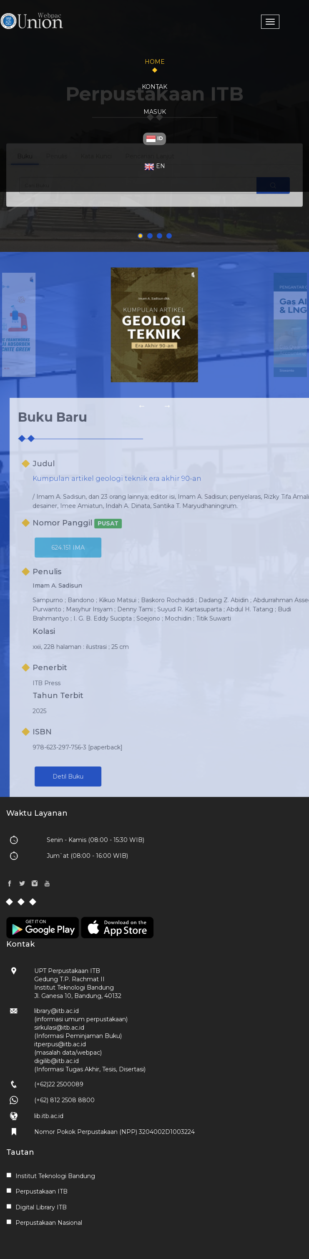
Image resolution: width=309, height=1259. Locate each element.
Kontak (154, 86)
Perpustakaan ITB (41, 1191)
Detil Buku (93, 776)
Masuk (154, 112)
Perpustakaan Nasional (48, 1222)
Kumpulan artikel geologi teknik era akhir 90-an (142, 478)
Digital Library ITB (41, 1207)
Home (155, 61)
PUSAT (133, 523)
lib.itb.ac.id (48, 1116)
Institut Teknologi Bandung (55, 1176)
